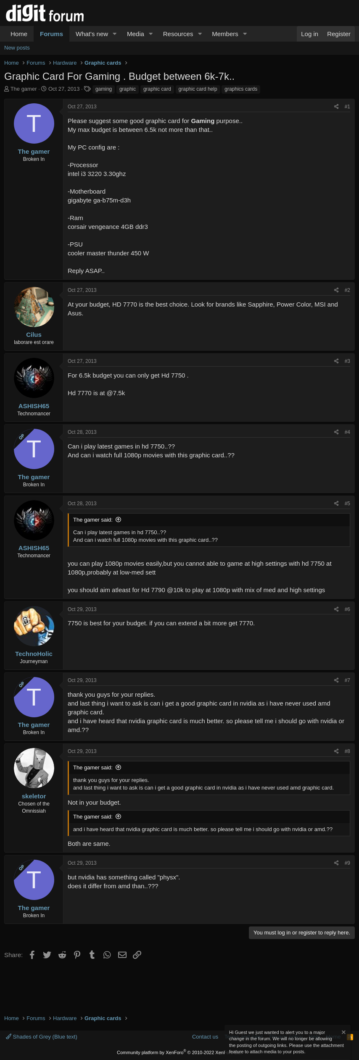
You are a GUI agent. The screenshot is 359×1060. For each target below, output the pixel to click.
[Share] (336, 107)
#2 (347, 290)
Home (19, 33)
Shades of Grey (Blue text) (41, 1037)
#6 (347, 609)
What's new (92, 33)
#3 (347, 361)
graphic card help (198, 89)
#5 (347, 503)
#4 (347, 432)
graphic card (157, 89)
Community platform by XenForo (179, 1052)
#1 (347, 107)
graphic (127, 89)
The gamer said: (93, 520)
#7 (347, 680)
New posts (17, 48)
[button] (115, 34)
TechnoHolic (34, 653)
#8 (347, 751)
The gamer (24, 89)
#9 (347, 863)
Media (135, 33)
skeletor (34, 796)
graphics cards (240, 89)
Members (225, 33)
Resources (178, 33)
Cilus (34, 334)
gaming (103, 89)
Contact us (205, 1037)
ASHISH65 (33, 405)
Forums (51, 33)
